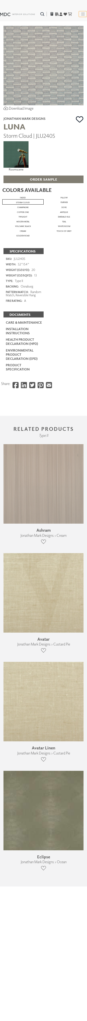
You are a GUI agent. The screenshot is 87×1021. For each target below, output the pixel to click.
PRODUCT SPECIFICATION (18, 714)
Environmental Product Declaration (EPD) (22, 701)
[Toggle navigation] (83, 14)
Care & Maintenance (24, 669)
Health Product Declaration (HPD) (22, 688)
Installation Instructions (18, 678)
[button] (80, 119)
